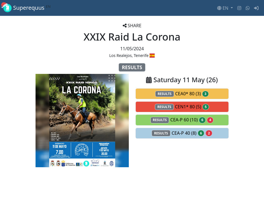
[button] (225, 8)
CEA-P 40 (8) (182, 133)
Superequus (27, 7)
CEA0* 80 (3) (182, 94)
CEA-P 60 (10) (182, 120)
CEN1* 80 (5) (182, 107)
